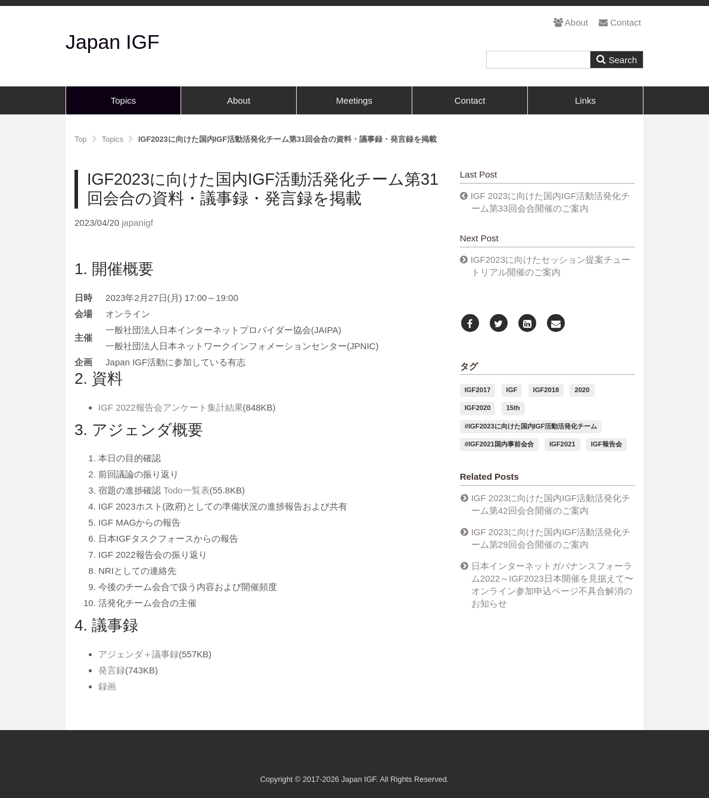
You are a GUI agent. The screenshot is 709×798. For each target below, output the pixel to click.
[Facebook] (470, 324)
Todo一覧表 (186, 490)
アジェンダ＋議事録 (138, 654)
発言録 (111, 670)
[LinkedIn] (527, 324)
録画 (107, 686)
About (570, 22)
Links (585, 100)
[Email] (556, 324)
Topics (123, 100)
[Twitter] (499, 324)
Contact (620, 22)
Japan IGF (113, 41)
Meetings (354, 100)
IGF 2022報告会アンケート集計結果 (170, 407)
